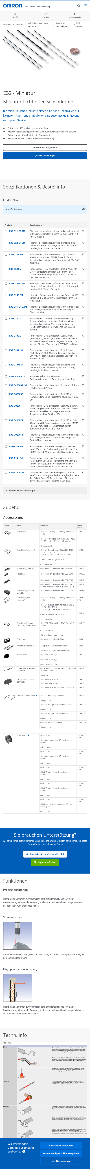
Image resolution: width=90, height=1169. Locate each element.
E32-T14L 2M (16, 458)
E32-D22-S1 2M (17, 243)
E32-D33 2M (15, 336)
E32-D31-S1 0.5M (18, 307)
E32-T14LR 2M (16, 472)
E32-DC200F (15, 406)
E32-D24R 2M (16, 295)
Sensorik (19, 25)
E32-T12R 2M (16, 446)
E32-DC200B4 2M (18, 385)
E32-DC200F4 (16, 420)
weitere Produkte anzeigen (20, 490)
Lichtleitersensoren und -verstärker (38, 25)
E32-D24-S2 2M (17, 283)
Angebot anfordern (45, 862)
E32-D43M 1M (16, 364)
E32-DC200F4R (16, 435)
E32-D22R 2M (16, 254)
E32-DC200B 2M (17, 376)
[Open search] (78, 6)
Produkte (7, 25)
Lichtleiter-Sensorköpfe (61, 25)
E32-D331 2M (16, 350)
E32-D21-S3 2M (17, 231)
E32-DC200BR (16, 394)
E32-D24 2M (15, 269)
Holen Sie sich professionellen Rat (45, 854)
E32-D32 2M (15, 318)
